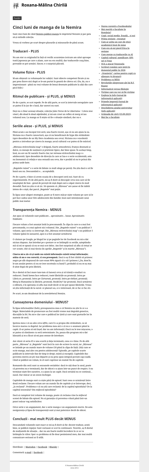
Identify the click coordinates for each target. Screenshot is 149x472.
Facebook (42, 446)
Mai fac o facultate (110, 117)
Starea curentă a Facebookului (116, 26)
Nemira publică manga (47, 34)
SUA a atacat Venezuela (112, 63)
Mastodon (30, 446)
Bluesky (53, 446)
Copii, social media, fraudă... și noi (118, 35)
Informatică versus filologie (115, 89)
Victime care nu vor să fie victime (118, 92)
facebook (38, 452)
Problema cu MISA (110, 79)
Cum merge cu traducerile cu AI (117, 54)
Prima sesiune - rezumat (113, 38)
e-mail (28, 452)
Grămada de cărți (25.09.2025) (116, 114)
